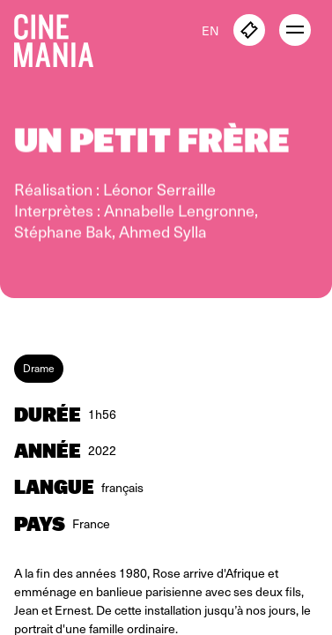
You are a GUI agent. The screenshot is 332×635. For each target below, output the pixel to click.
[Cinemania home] (60, 37)
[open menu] (295, 30)
